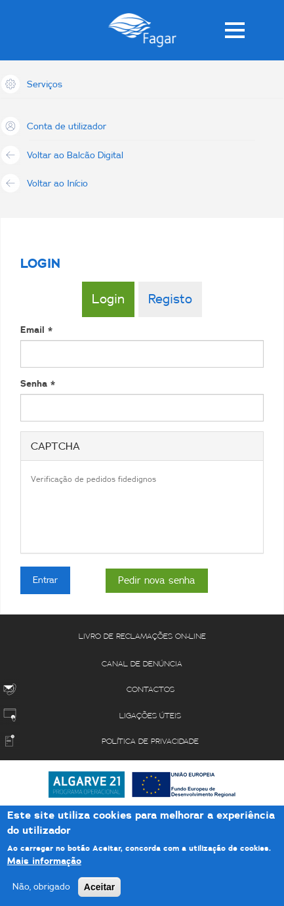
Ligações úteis (150, 716)
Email (36, 330)
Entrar (45, 580)
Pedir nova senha (156, 581)
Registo (170, 299)
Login (108, 299)
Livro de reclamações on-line (142, 636)
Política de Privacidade (150, 741)
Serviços (44, 84)
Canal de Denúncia (142, 664)
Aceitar (99, 887)
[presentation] (130, 517)
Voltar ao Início (57, 183)
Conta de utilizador (66, 126)
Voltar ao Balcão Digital (75, 155)
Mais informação (44, 861)
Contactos (150, 689)
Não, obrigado (41, 887)
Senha (37, 384)
